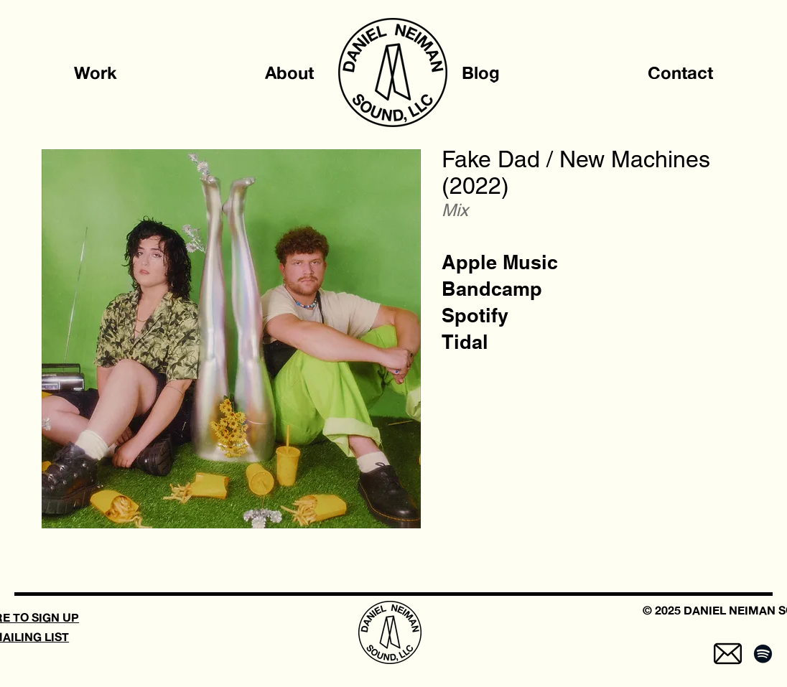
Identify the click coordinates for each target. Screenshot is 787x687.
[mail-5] (728, 654)
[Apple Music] (500, 262)
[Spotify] (475, 315)
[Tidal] (465, 342)
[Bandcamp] (492, 289)
